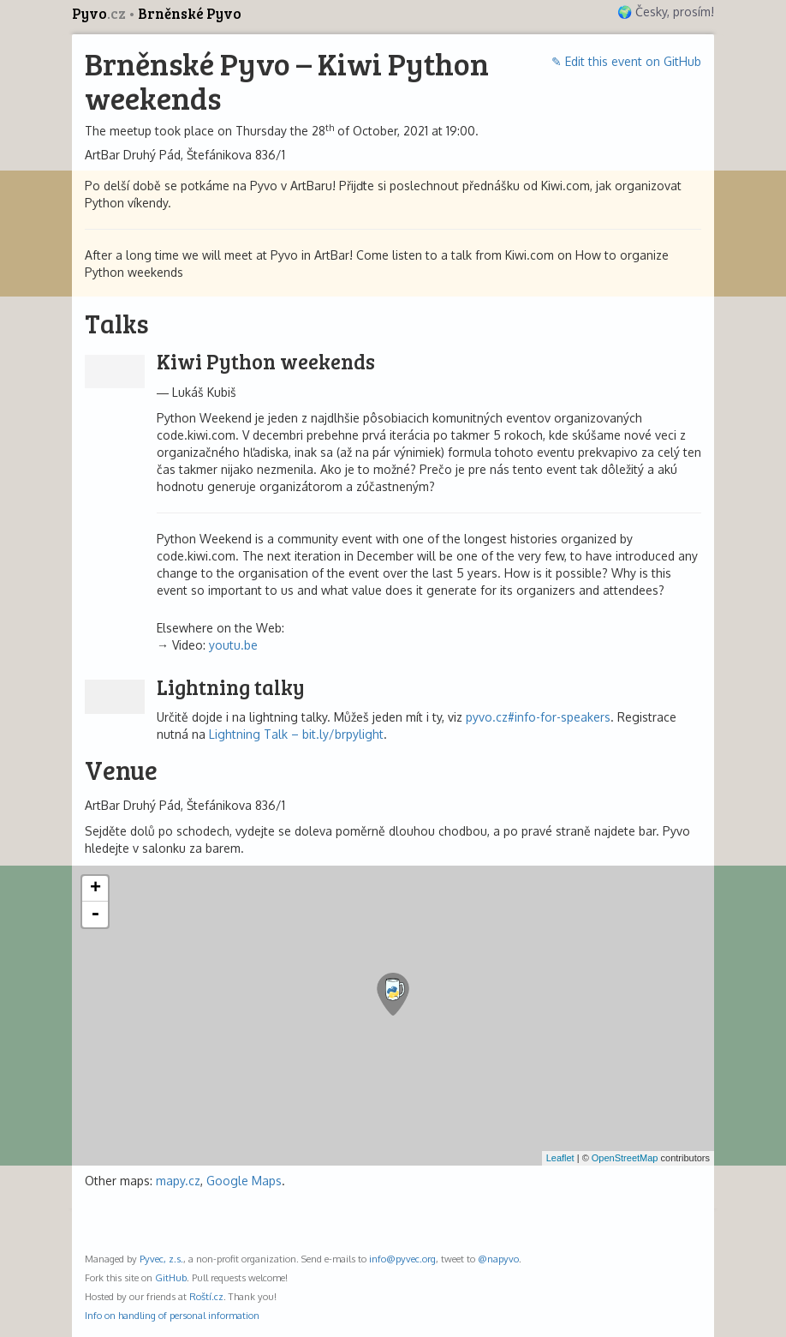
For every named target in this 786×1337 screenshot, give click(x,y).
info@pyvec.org (402, 1258)
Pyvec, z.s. (161, 1258)
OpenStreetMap (625, 1158)
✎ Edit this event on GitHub (626, 61)
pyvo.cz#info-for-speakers (538, 717)
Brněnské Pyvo (189, 13)
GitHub (171, 1277)
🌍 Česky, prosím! (665, 11)
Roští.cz (206, 1296)
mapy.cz (178, 1180)
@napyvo (498, 1258)
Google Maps (244, 1180)
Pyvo (100, 13)
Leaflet (560, 1158)
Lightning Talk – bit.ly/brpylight (296, 734)
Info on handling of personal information (172, 1315)
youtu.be (233, 645)
